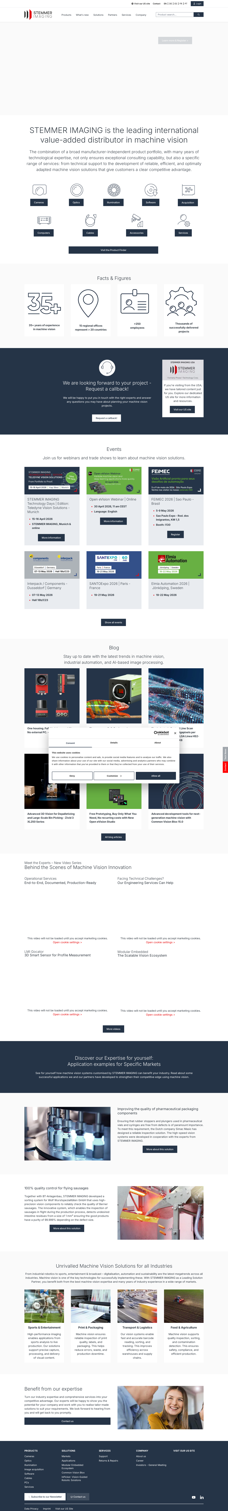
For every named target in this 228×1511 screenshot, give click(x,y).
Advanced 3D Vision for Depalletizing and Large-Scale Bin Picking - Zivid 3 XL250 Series (51, 817)
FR (181, 3)
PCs (26, 1482)
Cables (28, 1478)
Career (140, 1460)
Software (29, 1473)
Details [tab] (114, 742)
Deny (72, 775)
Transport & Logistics (137, 1327)
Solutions (98, 14)
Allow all (155, 775)
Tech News (225, 754)
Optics (27, 1460)
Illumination (30, 1465)
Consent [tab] (70, 743)
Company (141, 14)
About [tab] (157, 742)
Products (66, 14)
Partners (112, 14)
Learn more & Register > (175, 40)
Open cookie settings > (67, 942)
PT (186, 3)
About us (141, 1456)
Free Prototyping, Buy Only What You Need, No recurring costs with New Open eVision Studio (113, 817)
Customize (114, 775)
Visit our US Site (184, 1450)
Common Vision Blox (73, 1472)
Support (103, 1456)
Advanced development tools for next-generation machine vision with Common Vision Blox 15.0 (175, 817)
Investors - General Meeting (151, 1465)
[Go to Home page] (38, 14)
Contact (156, 3)
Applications (68, 1460)
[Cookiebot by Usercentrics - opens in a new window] (156, 733)
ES (175, 3)
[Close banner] (175, 733)
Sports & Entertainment (44, 1327)
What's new (82, 14)
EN (165, 3)
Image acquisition (34, 1469)
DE (170, 3)
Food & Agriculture (184, 1327)
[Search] (199, 14)
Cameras (29, 1456)
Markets (66, 1456)
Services (126, 14)
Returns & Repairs (108, 1460)
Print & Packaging (90, 1327)
